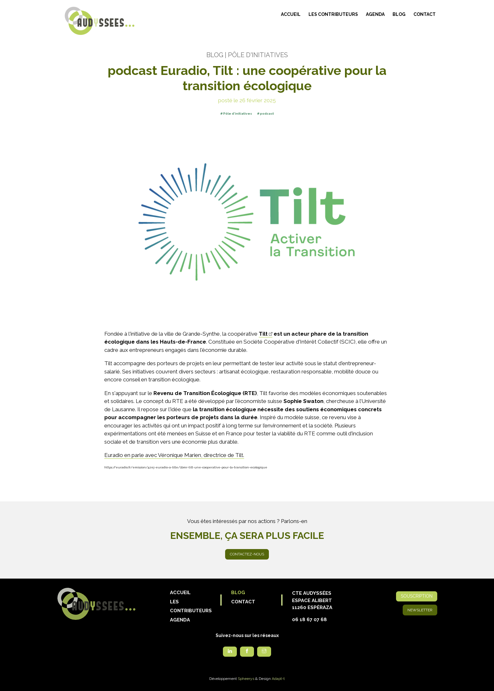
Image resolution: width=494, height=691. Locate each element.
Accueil (291, 14)
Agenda (375, 14)
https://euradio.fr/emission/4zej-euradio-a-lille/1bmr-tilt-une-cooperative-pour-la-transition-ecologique (185, 467)
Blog (399, 14)
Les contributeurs (333, 14)
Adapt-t (278, 678)
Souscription (416, 596)
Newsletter (419, 610)
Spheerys (246, 678)
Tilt (263, 334)
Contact (424, 14)
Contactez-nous (247, 554)
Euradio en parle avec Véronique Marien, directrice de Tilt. (174, 455)
